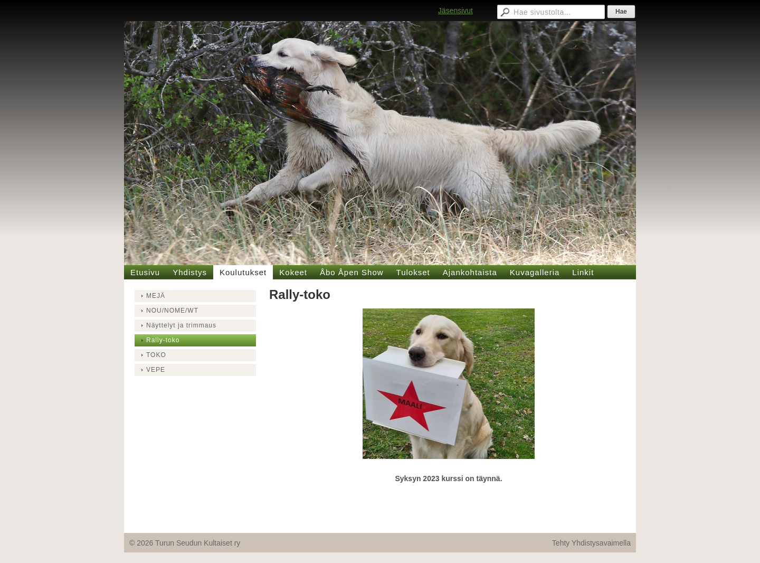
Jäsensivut (455, 10)
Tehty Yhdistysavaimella (591, 543)
